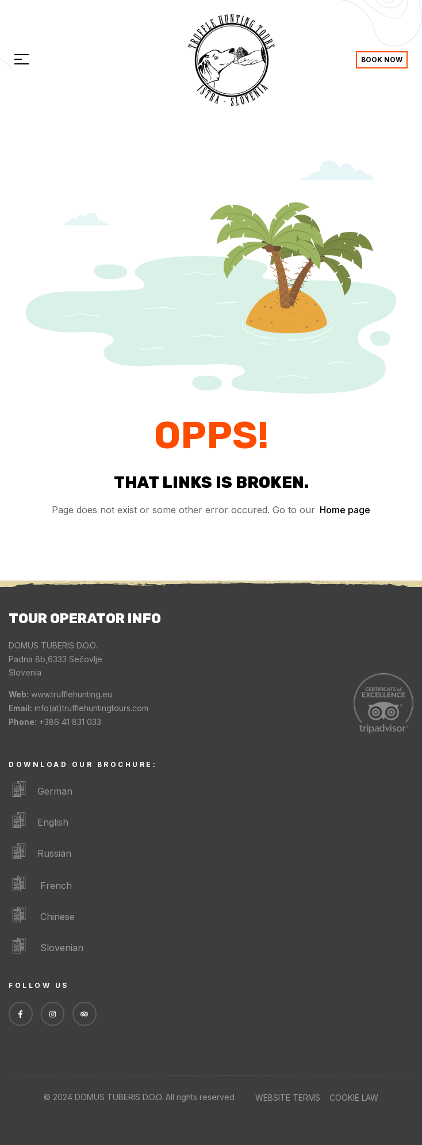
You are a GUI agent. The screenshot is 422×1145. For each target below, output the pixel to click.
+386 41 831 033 (70, 722)
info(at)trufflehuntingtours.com (91, 708)
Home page (345, 510)
